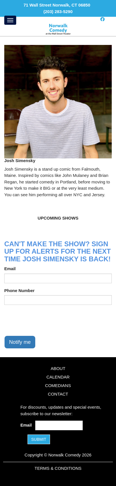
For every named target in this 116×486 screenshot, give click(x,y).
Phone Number (19, 290)
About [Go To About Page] (58, 368)
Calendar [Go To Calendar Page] (58, 377)
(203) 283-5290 (58, 11)
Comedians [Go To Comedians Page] (58, 385)
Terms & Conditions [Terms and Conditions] (57, 468)
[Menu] (10, 20)
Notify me (20, 342)
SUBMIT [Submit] (38, 439)
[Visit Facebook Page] (102, 19)
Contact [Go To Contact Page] (58, 394)
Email (10, 268)
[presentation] (47, 320)
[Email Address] (58, 425)
